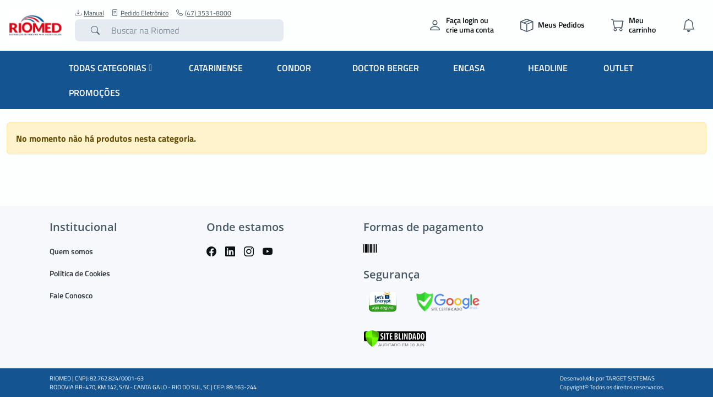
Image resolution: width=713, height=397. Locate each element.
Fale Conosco (71, 295)
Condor (294, 67)
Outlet (618, 67)
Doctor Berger (385, 67)
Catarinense (216, 67)
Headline (548, 67)
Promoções (94, 92)
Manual (89, 13)
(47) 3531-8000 (203, 13)
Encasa (469, 67)
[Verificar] (395, 337)
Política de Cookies (80, 273)
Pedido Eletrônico (140, 13)
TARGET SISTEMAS (630, 378)
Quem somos (71, 251)
